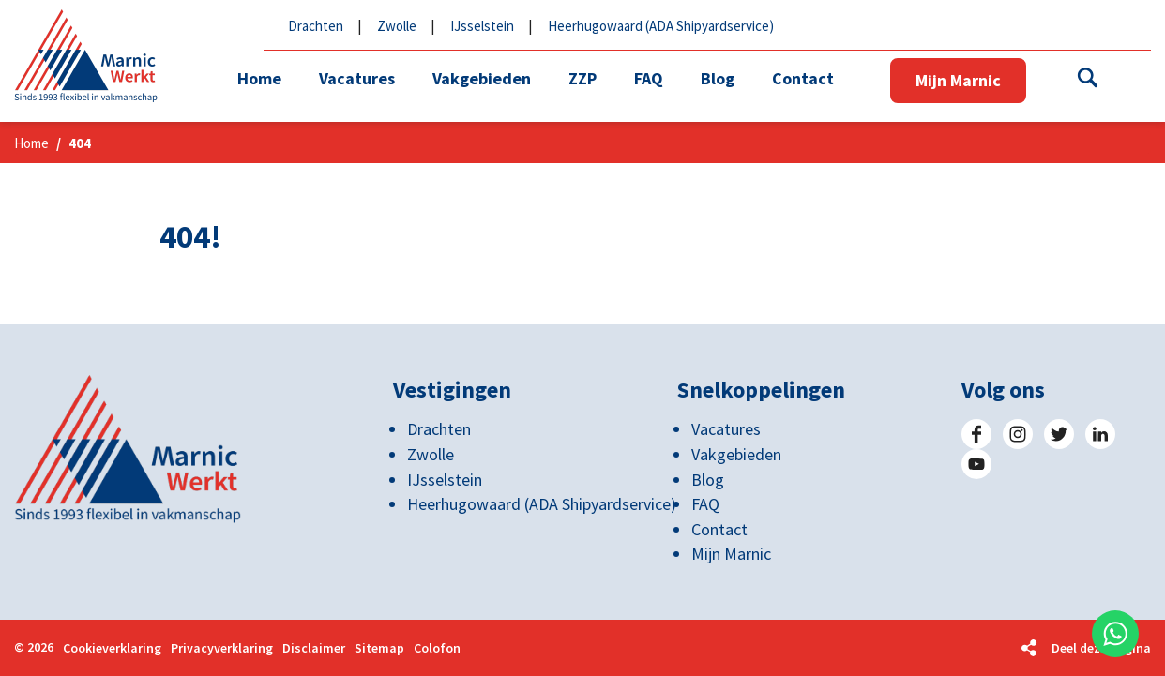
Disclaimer (313, 648)
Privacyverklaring (222, 648)
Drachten (315, 26)
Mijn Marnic (958, 80)
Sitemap (379, 648)
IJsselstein (482, 26)
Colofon (437, 648)
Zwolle (396, 26)
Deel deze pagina (1101, 647)
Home (31, 143)
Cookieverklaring (112, 648)
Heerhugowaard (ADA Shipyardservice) (661, 26)
